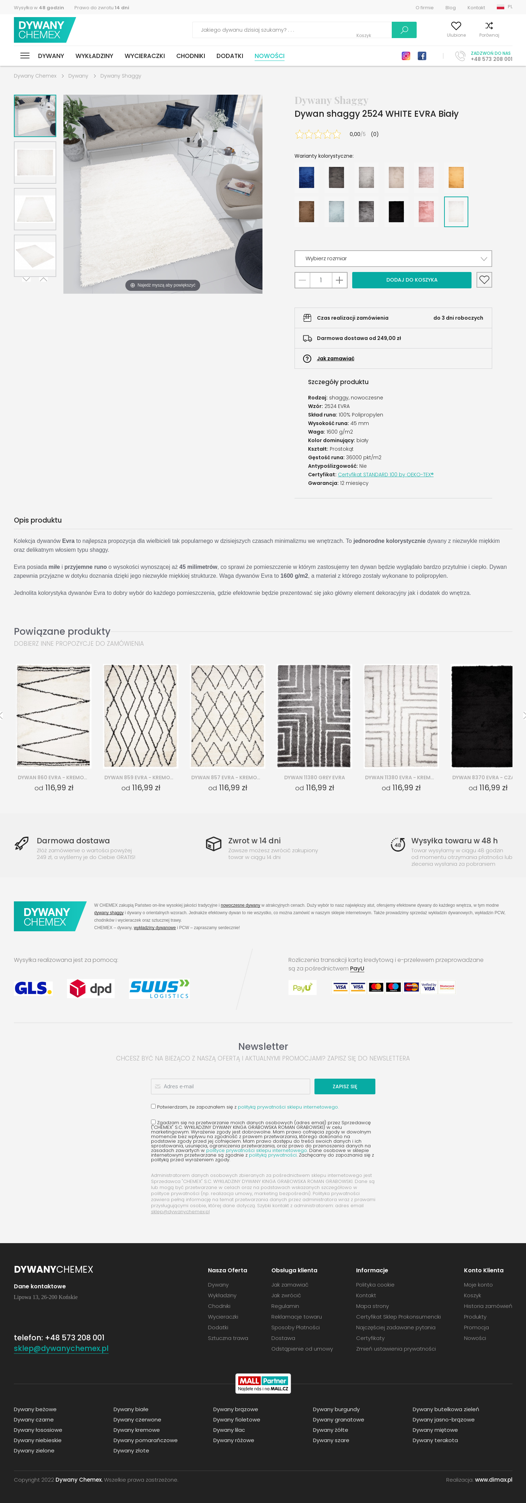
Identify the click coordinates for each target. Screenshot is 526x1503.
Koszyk (505, 35)
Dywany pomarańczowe (146, 1440)
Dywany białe (131, 1409)
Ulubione (441, 35)
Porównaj (474, 35)
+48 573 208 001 (491, 59)
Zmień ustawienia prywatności (396, 1348)
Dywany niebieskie (38, 1440)
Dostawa (283, 1338)
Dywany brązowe (235, 1409)
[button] (393, 258)
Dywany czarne (34, 1419)
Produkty (475, 1316)
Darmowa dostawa (74, 841)
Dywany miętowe (435, 1430)
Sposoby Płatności (295, 1327)
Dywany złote (131, 1450)
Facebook (422, 56)
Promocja (476, 1327)
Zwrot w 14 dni (254, 841)
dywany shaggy (109, 912)
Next (27, 286)
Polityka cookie (375, 1284)
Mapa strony (372, 1306)
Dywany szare (331, 1440)
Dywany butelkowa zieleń (446, 1409)
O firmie (425, 7)
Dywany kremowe (137, 1430)
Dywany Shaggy (120, 76)
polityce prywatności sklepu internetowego (256, 1150)
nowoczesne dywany (240, 905)
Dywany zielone (34, 1450)
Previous (43, 286)
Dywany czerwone (137, 1419)
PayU (357, 968)
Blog (451, 7)
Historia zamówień (488, 1306)
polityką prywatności (273, 1155)
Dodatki (230, 56)
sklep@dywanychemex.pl (180, 1211)
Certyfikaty (370, 1338)
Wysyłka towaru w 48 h (454, 841)
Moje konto (406, 35)
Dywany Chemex (45, 30)
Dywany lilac (229, 1430)
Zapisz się (348, 1086)
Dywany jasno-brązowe (444, 1419)
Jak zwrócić (286, 1295)
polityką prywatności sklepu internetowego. (288, 1107)
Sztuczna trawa (228, 1338)
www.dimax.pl (493, 1479)
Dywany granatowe (338, 1419)
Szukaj (365, 30)
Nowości (270, 56)
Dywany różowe (233, 1440)
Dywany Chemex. (79, 1479)
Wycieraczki (145, 56)
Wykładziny (94, 56)
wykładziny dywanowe (155, 927)
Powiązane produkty (62, 631)
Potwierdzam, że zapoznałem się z (245, 1106)
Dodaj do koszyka (412, 279)
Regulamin (285, 1306)
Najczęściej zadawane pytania (396, 1327)
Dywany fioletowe (236, 1419)
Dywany (51, 56)
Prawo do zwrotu (101, 7)
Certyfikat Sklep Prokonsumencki (398, 1316)
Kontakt (476, 7)
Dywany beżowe (35, 1409)
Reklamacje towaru (296, 1316)
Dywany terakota (435, 1440)
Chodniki (190, 56)
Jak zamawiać (335, 358)
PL (510, 6)
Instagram (406, 56)
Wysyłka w (39, 7)
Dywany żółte (330, 1430)
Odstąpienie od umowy (302, 1348)
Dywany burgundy (336, 1409)
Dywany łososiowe (38, 1430)
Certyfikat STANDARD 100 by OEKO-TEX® (386, 474)
